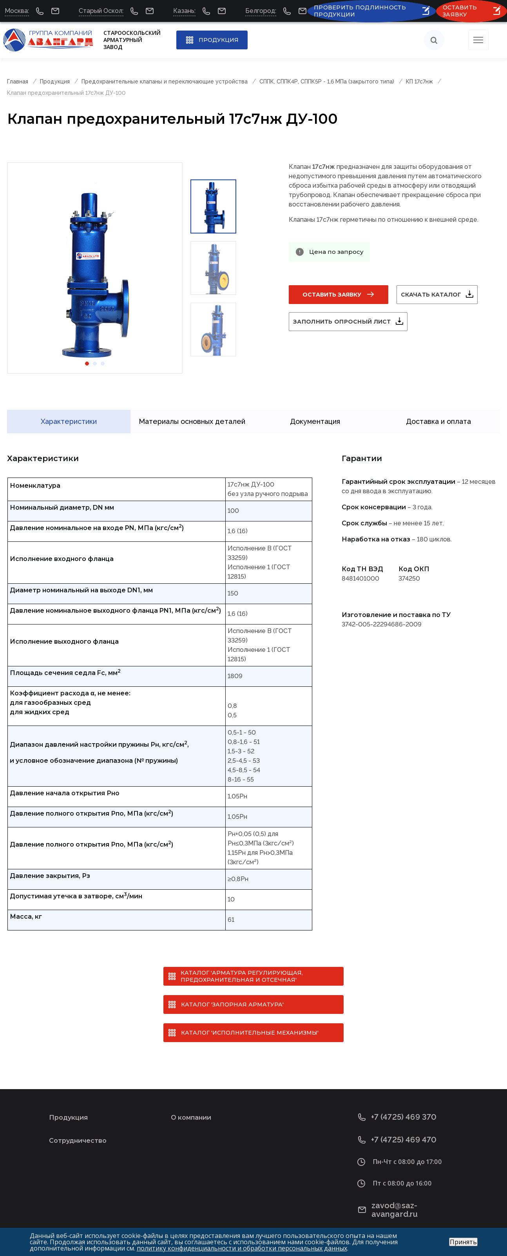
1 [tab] (87, 364)
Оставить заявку (331, 294)
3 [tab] (103, 364)
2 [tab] (95, 364)
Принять (463, 1242)
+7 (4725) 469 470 (397, 1130)
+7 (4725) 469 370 (397, 1107)
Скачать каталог (440, 294)
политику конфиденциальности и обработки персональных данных (242, 1248)
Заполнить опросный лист (351, 321)
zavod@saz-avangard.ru (410, 1196)
